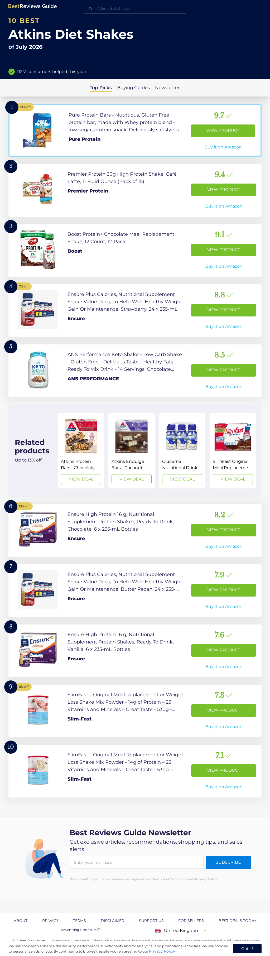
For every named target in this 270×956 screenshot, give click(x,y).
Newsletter (167, 87)
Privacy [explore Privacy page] (50, 920)
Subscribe (228, 862)
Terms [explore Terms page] (79, 920)
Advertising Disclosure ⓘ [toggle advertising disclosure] (80, 930)
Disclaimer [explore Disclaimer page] (112, 920)
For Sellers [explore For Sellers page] (191, 920)
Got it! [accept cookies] (247, 948)
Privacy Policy (162, 951)
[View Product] (135, 130)
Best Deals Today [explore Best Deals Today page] (237, 920)
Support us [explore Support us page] (151, 920)
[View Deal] (81, 450)
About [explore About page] (20, 920)
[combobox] (135, 8)
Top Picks (101, 87)
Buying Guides (133, 87)
